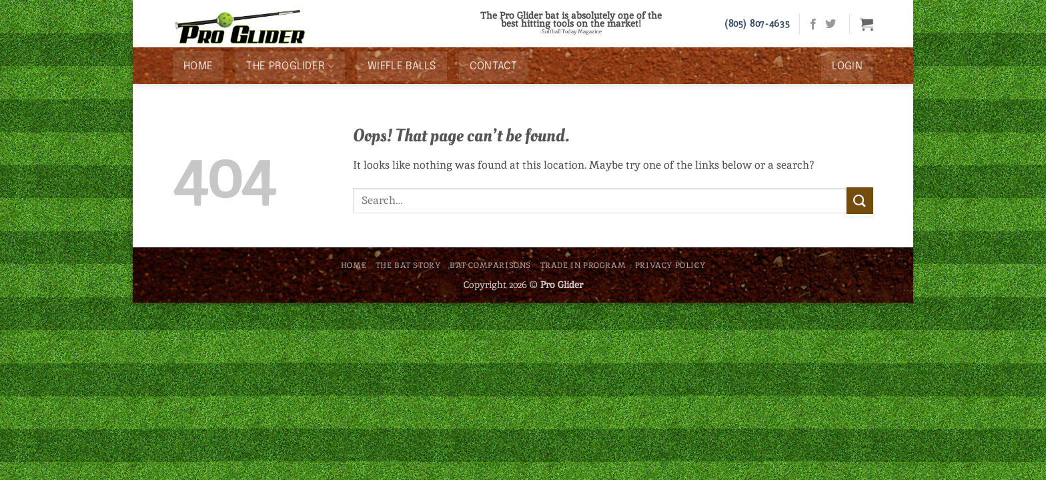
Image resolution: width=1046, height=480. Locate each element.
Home (198, 66)
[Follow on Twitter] (830, 25)
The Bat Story (408, 265)
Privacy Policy (670, 265)
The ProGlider (290, 66)
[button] (866, 24)
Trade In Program (583, 265)
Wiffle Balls (402, 66)
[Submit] (860, 200)
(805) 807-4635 (757, 23)
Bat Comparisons (490, 265)
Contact (493, 66)
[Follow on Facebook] (813, 25)
